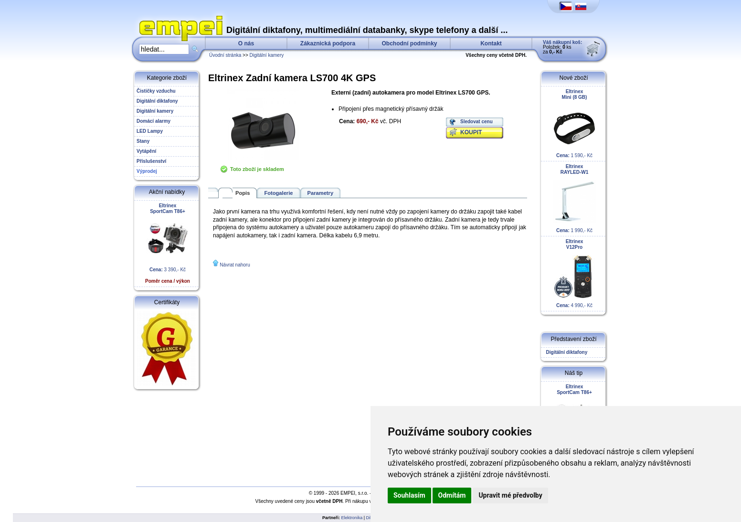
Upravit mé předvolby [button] (510, 495)
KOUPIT (471, 132)
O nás (246, 43)
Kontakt (491, 43)
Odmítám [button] (452, 495)
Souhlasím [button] (409, 495)
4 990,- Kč (574, 273)
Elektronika (352, 517)
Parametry (320, 193)
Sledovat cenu (476, 121)
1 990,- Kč (574, 198)
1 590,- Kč (574, 123)
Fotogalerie (278, 193)
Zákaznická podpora (327, 43)
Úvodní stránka (225, 55)
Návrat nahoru (235, 264)
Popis (242, 193)
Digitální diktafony (565, 352)
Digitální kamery (267, 55)
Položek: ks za (562, 47)
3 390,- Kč (167, 243)
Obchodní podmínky (409, 43)
